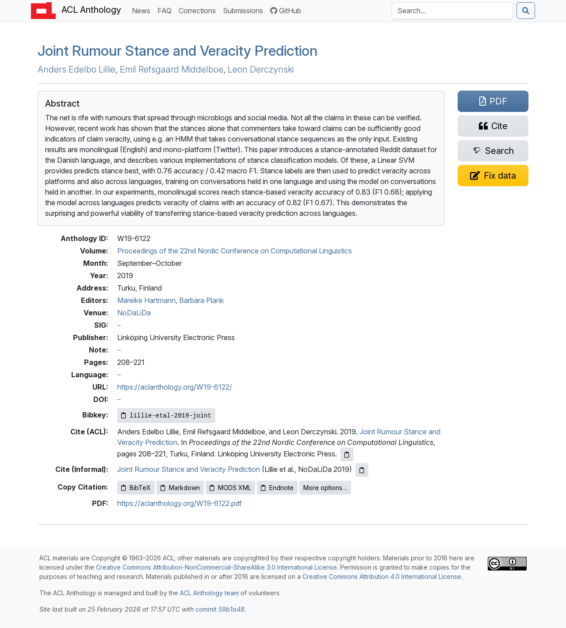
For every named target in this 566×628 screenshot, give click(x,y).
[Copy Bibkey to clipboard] (166, 415)
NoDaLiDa (134, 312)
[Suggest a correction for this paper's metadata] (493, 175)
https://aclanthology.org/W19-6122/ (174, 387)
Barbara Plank (201, 300)
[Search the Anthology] (452, 10)
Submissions (245, 10)
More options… (325, 487)
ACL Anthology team (209, 593)
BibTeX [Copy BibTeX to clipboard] (136, 487)
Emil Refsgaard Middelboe (171, 69)
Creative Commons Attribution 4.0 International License (381, 576)
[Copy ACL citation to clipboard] (346, 454)
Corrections (199, 10)
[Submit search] (525, 10)
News (143, 10)
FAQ (166, 10)
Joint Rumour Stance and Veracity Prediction (177, 50)
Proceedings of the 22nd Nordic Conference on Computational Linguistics (234, 250)
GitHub (285, 10)
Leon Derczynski (261, 69)
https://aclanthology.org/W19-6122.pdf (179, 503)
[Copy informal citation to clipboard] (362, 470)
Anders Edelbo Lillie (76, 69)
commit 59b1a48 (220, 609)
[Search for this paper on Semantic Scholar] (493, 150)
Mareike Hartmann (146, 300)
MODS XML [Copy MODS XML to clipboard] (230, 487)
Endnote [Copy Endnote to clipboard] (277, 487)
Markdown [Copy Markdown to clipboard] (180, 487)
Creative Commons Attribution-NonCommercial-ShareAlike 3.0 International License (216, 567)
